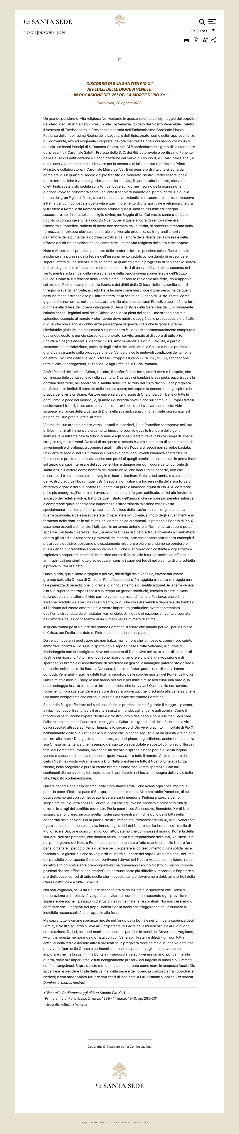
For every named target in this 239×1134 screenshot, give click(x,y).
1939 (61, 32)
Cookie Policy (120, 1122)
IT (119, 59)
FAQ (84, 1122)
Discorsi (47, 32)
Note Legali (99, 1122)
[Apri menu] (211, 21)
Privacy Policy (143, 1122)
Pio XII (30, 32)
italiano (199, 32)
